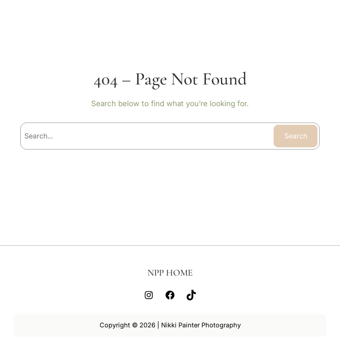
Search (295, 135)
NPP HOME (170, 272)
